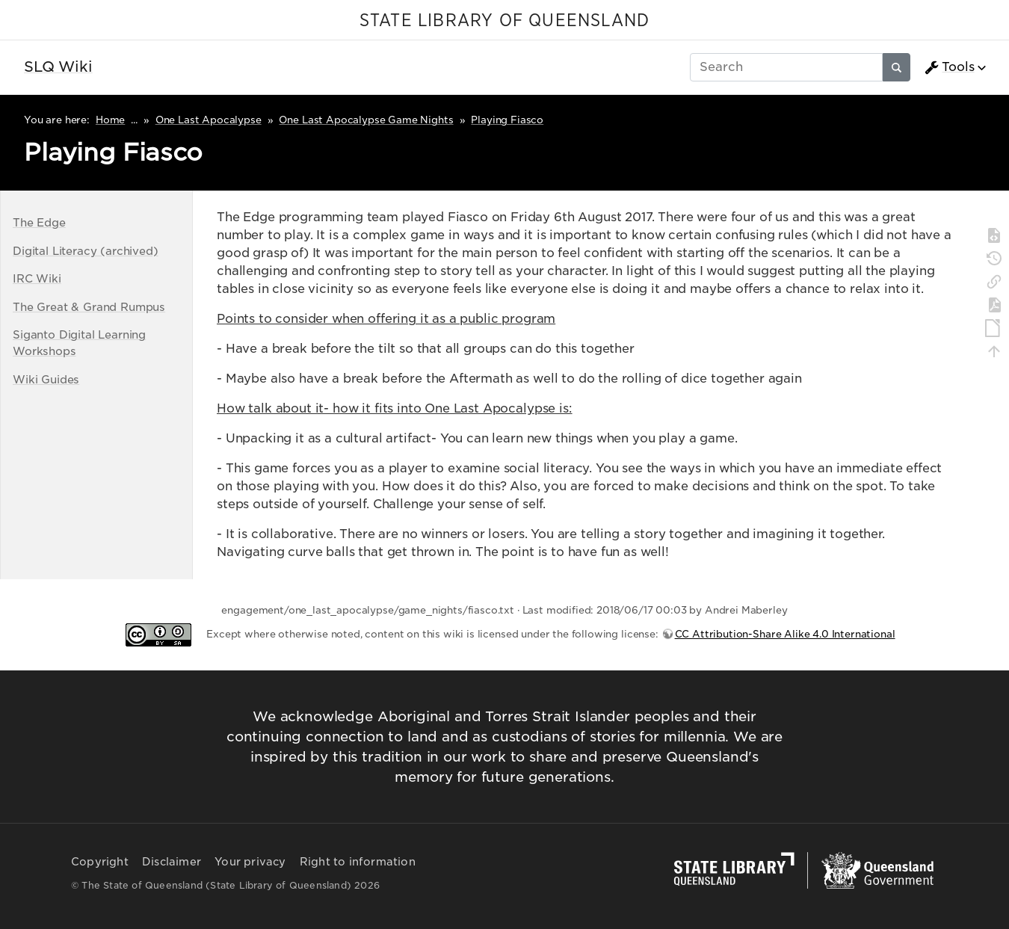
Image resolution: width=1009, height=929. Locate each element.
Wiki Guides (46, 379)
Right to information (358, 862)
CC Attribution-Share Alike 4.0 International (785, 634)
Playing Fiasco (507, 120)
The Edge (39, 222)
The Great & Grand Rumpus (89, 306)
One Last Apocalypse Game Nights (366, 120)
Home (110, 120)
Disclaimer (171, 862)
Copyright (100, 862)
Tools (949, 67)
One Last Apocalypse (208, 120)
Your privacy (250, 862)
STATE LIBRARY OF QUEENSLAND (504, 21)
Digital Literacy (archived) (85, 250)
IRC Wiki (37, 278)
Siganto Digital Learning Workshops (79, 342)
